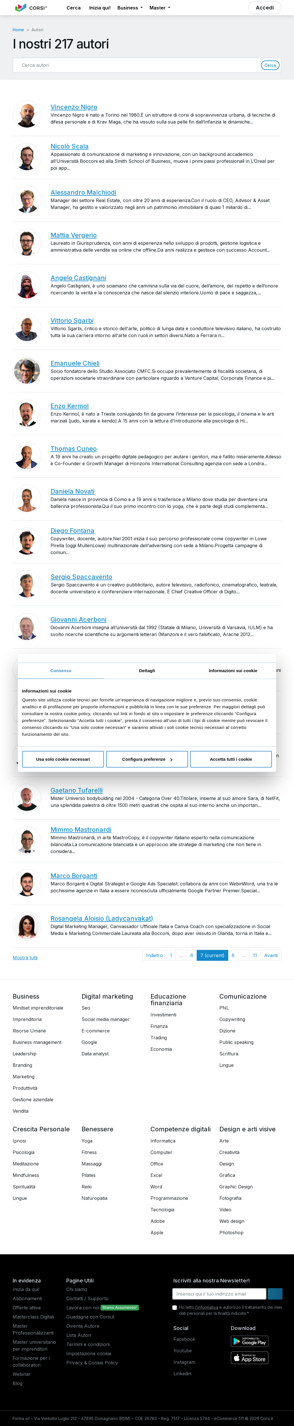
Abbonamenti (27, 1298)
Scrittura (228, 1054)
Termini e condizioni (88, 1344)
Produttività (25, 1088)
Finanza (159, 1026)
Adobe (157, 1221)
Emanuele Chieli (75, 363)
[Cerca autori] (139, 65)
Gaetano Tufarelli (77, 790)
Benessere (97, 1129)
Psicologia (23, 1152)
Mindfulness (26, 1175)
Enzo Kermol (70, 406)
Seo (86, 1008)
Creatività (229, 1152)
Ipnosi (19, 1141)
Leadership (24, 1054)
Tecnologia (162, 1209)
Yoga (87, 1141)
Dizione (227, 1031)
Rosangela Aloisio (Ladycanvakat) (102, 918)
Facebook (184, 1339)
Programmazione (169, 1198)
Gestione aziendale (33, 1099)
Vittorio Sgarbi (72, 320)
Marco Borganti (74, 875)
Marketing (23, 1076)
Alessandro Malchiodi (83, 192)
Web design (231, 1221)
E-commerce (96, 1031)
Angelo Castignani (78, 277)
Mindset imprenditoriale (38, 1008)
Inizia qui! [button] (100, 8)
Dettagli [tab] (147, 670)
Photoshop (231, 1232)
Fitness (89, 1152)
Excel (156, 1175)
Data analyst (95, 1054)
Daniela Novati (72, 491)
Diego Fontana (72, 530)
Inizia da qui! (26, 1289)
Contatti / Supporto (87, 1298)
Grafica (227, 1175)
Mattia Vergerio (74, 235)
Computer (161, 1152)
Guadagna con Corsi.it (90, 1317)
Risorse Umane (29, 1031)
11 (255, 955)
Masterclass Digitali (33, 1317)
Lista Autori (78, 1335)
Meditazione (26, 1164)
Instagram (184, 1362)
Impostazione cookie (88, 1353)
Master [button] (158, 8)
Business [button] (128, 8)
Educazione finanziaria (168, 1000)
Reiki (87, 1187)
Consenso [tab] (60, 670)
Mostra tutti (25, 958)
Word (156, 1187)
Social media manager (105, 1019)
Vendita (20, 1111)
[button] (58, 7)
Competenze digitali (180, 1129)
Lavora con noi (82, 1307)
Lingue (226, 1065)
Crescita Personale (41, 1129)
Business (26, 996)
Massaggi (92, 1164)
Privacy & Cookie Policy (92, 1363)
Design (226, 1164)
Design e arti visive (247, 1129)
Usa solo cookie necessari (63, 759)
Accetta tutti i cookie (231, 759)
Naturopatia (94, 1198)
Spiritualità (24, 1187)
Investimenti (163, 1015)
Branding (22, 1065)
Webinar (22, 1374)
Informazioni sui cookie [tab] (233, 670)
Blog (17, 1383)
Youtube (182, 1350)
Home (18, 29)
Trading (158, 1037)
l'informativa (206, 1307)
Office (156, 1164)
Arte (224, 1141)
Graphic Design (236, 1187)
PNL (224, 1008)
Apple (156, 1232)
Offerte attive (27, 1307)
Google (89, 1042)
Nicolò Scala (70, 146)
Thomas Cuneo (74, 448)
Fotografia (230, 1198)
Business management (37, 1042)
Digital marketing (107, 996)
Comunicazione (243, 996)
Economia (161, 1049)
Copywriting (232, 1019)
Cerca (270, 65)
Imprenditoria (27, 1019)
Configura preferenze (147, 759)
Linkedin (182, 1373)
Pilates (89, 1175)
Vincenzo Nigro (74, 107)
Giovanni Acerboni (79, 619)
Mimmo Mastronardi (81, 829)
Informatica (162, 1141)
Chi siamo (76, 1289)
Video (225, 1209)
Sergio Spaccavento (81, 576)
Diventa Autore (82, 1326)
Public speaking (236, 1042)
